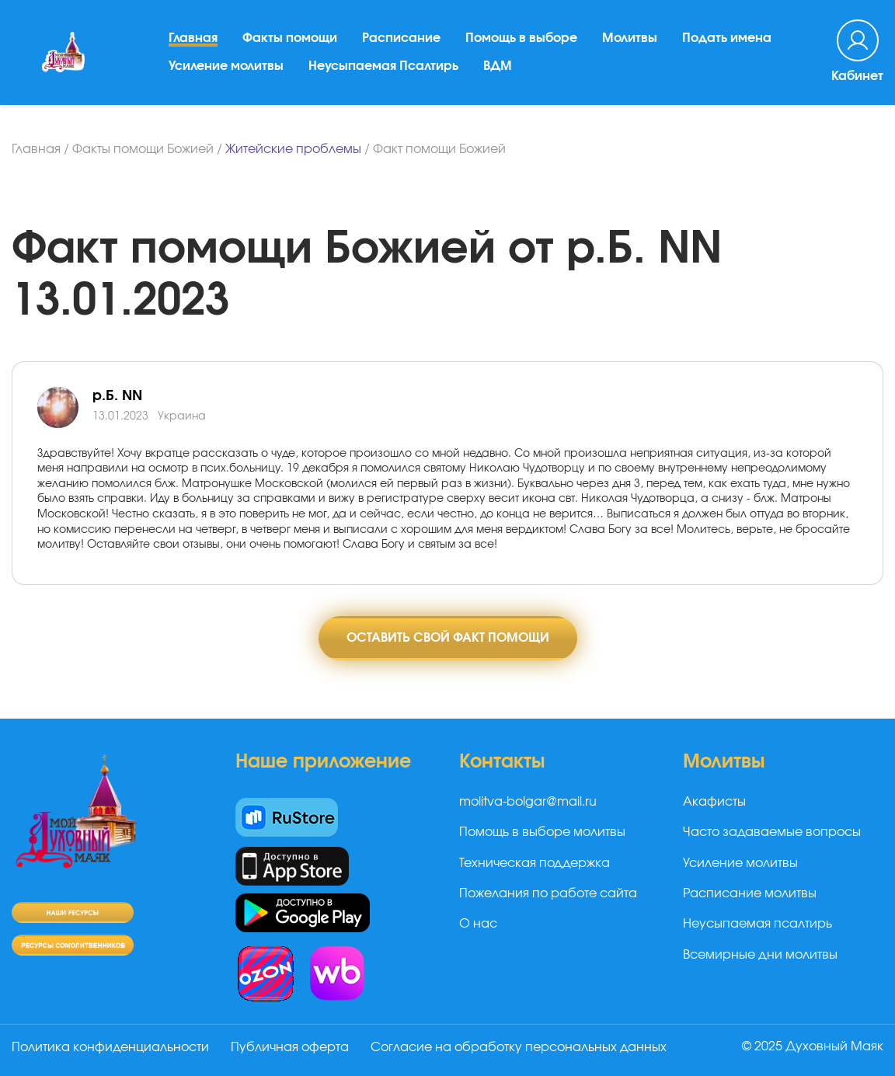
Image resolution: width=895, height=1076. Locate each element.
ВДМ (497, 66)
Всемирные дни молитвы (760, 955)
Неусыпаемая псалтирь (757, 924)
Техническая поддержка (534, 863)
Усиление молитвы (226, 66)
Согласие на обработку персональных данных (519, 1047)
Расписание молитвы (750, 893)
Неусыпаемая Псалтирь (383, 66)
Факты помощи (289, 38)
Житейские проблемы (293, 149)
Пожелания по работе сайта (548, 893)
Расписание (401, 38)
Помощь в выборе (521, 38)
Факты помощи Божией (143, 149)
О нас (478, 924)
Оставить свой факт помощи (448, 638)
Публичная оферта (290, 1047)
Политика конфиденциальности (110, 1047)
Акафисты (714, 802)
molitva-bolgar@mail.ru (528, 802)
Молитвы (629, 38)
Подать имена (726, 38)
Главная (193, 38)
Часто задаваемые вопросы (772, 832)
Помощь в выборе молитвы (542, 832)
